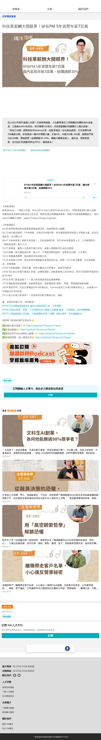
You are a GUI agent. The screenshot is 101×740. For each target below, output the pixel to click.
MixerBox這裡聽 (40, 150)
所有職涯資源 (9, 16)
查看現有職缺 (8, 687)
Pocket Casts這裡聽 (14, 150)
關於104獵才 (7, 724)
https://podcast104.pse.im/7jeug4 (53, 337)
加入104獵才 (7, 728)
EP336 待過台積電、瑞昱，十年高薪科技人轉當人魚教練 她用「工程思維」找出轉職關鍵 (46, 309)
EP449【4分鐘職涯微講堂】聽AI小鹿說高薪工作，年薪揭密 (31, 305)
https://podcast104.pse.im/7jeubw (57, 333)
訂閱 (50, 635)
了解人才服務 (8, 691)
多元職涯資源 (8, 696)
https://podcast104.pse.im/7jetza (43, 325)
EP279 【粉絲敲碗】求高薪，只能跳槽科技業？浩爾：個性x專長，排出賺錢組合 (42, 313)
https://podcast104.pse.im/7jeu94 (37, 329)
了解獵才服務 (8, 707)
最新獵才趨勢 (8, 712)
